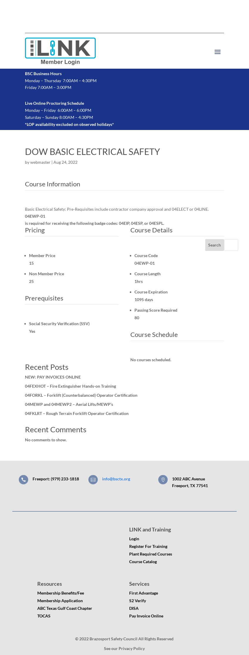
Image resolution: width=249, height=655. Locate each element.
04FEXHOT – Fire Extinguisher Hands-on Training (70, 386)
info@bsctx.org (116, 478)
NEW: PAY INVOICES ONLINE (53, 376)
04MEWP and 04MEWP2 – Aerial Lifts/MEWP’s (69, 404)
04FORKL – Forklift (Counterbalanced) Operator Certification (81, 395)
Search (214, 244)
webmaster (40, 162)
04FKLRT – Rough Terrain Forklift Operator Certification (77, 413)
